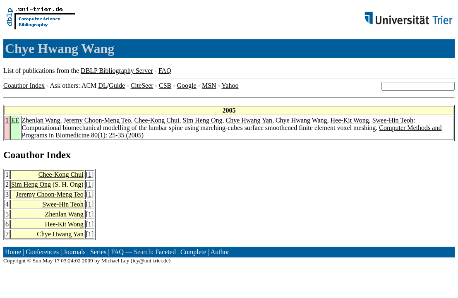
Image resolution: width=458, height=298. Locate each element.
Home (13, 251)
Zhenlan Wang (41, 120)
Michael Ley (115, 260)
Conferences (42, 251)
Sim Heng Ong (202, 120)
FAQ (164, 70)
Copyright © (17, 260)
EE (15, 120)
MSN (209, 85)
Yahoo (229, 85)
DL (102, 85)
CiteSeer (142, 85)
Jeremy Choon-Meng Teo (97, 120)
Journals (74, 251)
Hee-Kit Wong (350, 120)
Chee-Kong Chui (157, 120)
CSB (165, 85)
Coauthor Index (24, 85)
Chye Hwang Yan (248, 120)
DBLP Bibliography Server (117, 70)
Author (220, 251)
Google (187, 85)
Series (98, 251)
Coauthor (23, 154)
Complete (193, 251)
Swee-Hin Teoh (392, 120)
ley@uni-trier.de (150, 260)
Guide (117, 85)
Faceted (165, 251)
